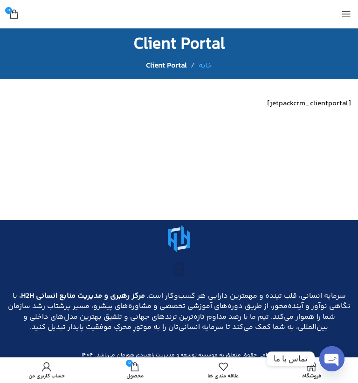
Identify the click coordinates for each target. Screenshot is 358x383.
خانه (205, 66)
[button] (178, 269)
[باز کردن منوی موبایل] (346, 14)
